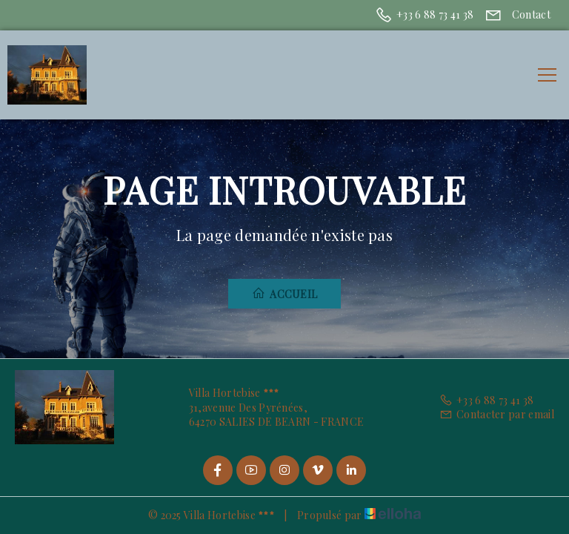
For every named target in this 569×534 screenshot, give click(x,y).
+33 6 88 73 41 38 (486, 400)
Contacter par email (496, 414)
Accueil (285, 293)
